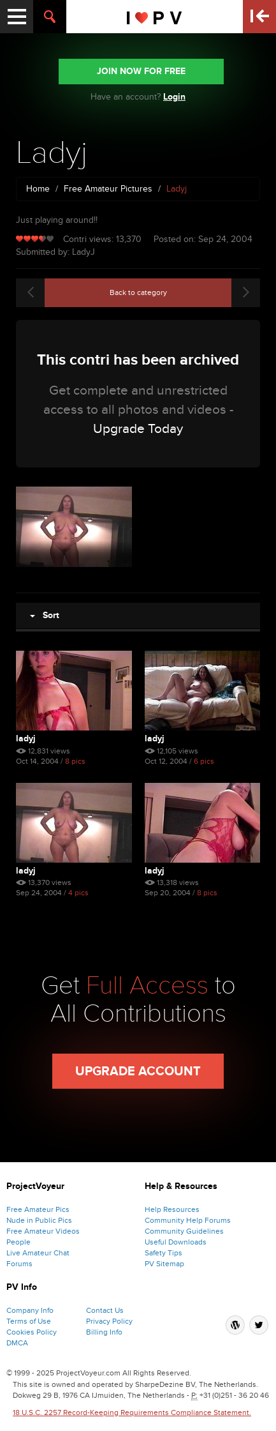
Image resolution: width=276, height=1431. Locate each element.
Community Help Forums (188, 1220)
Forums (19, 1263)
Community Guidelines (184, 1231)
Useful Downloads (176, 1242)
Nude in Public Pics (39, 1220)
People (18, 1242)
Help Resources (172, 1209)
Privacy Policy (109, 1321)
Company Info (30, 1310)
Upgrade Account (138, 1071)
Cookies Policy (31, 1332)
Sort (44, 615)
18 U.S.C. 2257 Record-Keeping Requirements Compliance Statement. (132, 1412)
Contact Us (105, 1310)
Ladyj (26, 738)
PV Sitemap (164, 1263)
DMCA (17, 1342)
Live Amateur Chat (37, 1252)
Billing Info (104, 1332)
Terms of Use (28, 1321)
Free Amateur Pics (37, 1209)
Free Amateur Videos (43, 1231)
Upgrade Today (138, 429)
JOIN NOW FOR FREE (141, 71)
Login (174, 96)
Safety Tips (163, 1252)
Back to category (138, 292)
